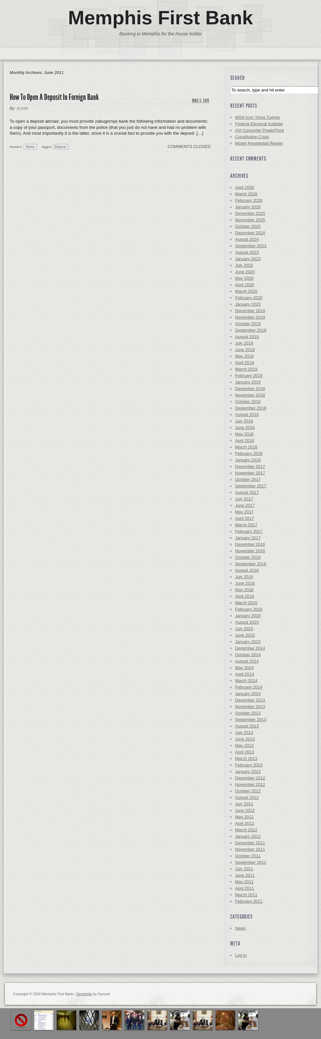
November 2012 (250, 784)
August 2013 (247, 726)
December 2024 (250, 232)
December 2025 (250, 213)
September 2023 (250, 245)
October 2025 (248, 226)
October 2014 (248, 654)
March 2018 (246, 447)
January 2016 (248, 615)
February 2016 (249, 609)
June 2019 (245, 349)
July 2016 (244, 576)
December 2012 (250, 778)
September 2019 (250, 330)
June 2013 (245, 739)
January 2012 (248, 836)
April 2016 (244, 596)
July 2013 (244, 732)
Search (237, 77)
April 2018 (244, 440)
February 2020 (249, 297)
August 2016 (247, 570)
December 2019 (250, 310)
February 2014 (249, 687)
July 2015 (244, 628)
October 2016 (248, 557)
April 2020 (244, 284)
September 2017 (250, 485)
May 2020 (244, 278)
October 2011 (248, 855)
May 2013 (244, 745)
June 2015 (245, 635)
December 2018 (250, 388)
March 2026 (246, 193)
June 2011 (245, 875)
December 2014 (250, 648)
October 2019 (248, 323)
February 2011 (249, 901)
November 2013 (250, 706)
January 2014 (248, 693)
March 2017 (246, 524)
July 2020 (244, 265)
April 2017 (244, 518)
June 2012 (245, 810)
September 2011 (250, 862)
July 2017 (244, 498)
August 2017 (247, 492)
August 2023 (247, 252)
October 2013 (248, 713)
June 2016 (245, 583)
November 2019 (250, 317)
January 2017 (248, 537)
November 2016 (250, 550)
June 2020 (245, 271)
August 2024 (247, 239)
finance (60, 147)
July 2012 (244, 803)
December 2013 (250, 700)
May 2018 (244, 434)
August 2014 (247, 661)
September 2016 (250, 563)
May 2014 (244, 667)
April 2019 (244, 362)
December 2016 (250, 544)
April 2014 (244, 674)
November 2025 (250, 219)
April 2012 (244, 823)
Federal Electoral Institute (259, 123)
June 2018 (245, 427)
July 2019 (244, 343)
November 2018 (250, 395)
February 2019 (249, 375)
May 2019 (244, 356)
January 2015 (248, 641)
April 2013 (244, 752)
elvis (22, 108)
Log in (240, 955)
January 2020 (248, 304)
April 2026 (244, 187)
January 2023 (248, 258)
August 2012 (247, 797)
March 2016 (246, 602)
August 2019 (247, 336)
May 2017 (244, 511)
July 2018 (244, 421)
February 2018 (249, 453)
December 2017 (250, 466)
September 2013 (250, 719)
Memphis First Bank (160, 18)
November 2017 (250, 473)
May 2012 (244, 816)
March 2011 (246, 894)
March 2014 (246, 680)
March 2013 (246, 758)
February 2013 (249, 765)
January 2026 (248, 206)
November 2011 (250, 849)
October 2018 (248, 401)
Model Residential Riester (259, 143)
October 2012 (248, 790)
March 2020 (246, 291)
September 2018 (250, 408)
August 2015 (247, 622)
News (30, 147)
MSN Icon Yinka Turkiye (257, 117)
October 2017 (248, 479)
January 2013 (248, 771)
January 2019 (248, 382)
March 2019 (246, 369)
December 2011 (250, 842)
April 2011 (244, 888)
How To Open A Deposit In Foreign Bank (54, 97)
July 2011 (244, 868)
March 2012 (246, 829)
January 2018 (248, 460)
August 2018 (247, 414)
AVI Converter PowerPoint (259, 130)
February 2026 (249, 200)
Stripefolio (84, 994)
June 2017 (245, 505)
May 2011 (244, 881)
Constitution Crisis (252, 136)
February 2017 (249, 531)
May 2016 (244, 589)
